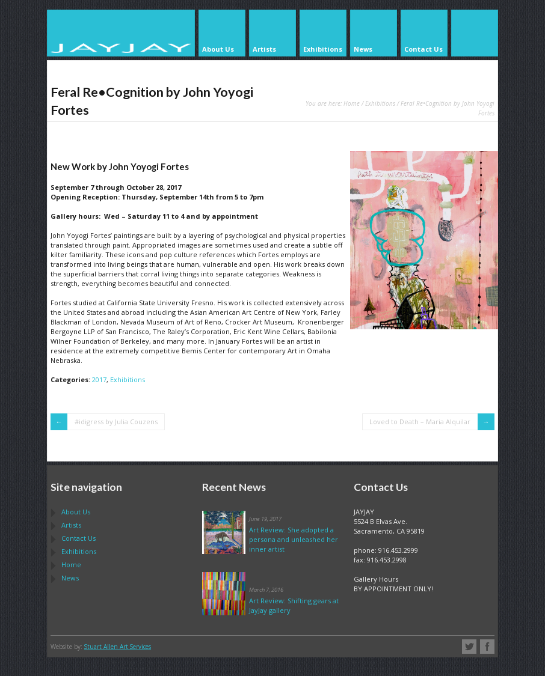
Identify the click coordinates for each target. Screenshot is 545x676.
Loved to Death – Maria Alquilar (419, 421)
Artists (71, 524)
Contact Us (78, 538)
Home (351, 103)
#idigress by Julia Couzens (116, 421)
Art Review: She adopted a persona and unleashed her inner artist (293, 539)
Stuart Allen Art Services (117, 646)
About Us (75, 511)
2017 (99, 379)
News (70, 577)
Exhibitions (380, 103)
